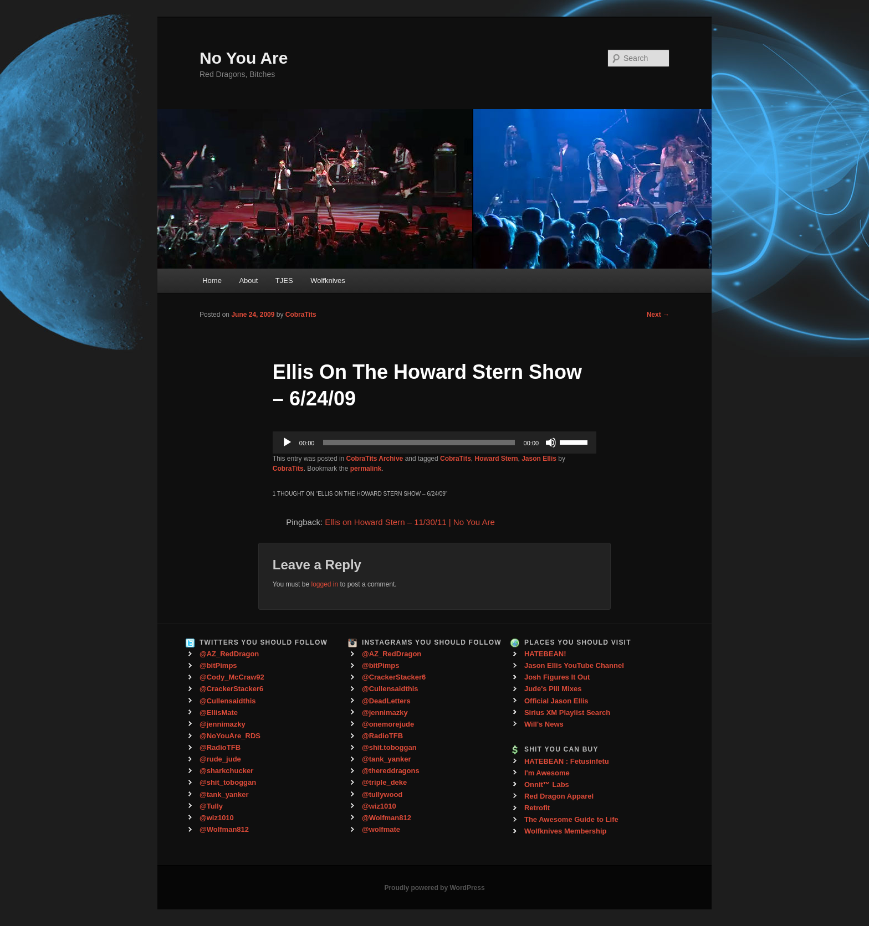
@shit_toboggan (228, 782)
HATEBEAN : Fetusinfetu (566, 761)
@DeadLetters (386, 701)
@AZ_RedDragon (229, 654)
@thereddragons (391, 770)
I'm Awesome (547, 773)
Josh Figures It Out (557, 677)
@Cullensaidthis (228, 701)
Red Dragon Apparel (559, 796)
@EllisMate (219, 712)
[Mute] (550, 442)
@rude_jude (220, 759)
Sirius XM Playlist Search (567, 712)
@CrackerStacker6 (231, 689)
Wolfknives (327, 280)
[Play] (287, 442)
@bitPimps (218, 665)
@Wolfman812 (224, 829)
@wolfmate (381, 829)
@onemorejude (388, 724)
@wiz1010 (217, 818)
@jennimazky (223, 724)
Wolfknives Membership (565, 831)
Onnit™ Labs (546, 784)
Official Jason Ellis (556, 701)
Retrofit (537, 808)
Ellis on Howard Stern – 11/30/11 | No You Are (410, 522)
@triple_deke (384, 782)
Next (658, 314)
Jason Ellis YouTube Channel (574, 665)
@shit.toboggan (389, 747)
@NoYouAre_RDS (230, 736)
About (248, 280)
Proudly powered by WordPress (434, 888)
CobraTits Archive (374, 458)
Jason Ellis (539, 458)
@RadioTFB (220, 747)
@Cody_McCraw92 (232, 677)
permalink (366, 468)
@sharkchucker (226, 770)
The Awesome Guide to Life (571, 819)
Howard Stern (496, 458)
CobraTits (300, 314)
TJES (284, 280)
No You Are (244, 58)
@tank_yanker (224, 794)
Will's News (544, 724)
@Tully (211, 806)
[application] (434, 442)
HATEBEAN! (545, 654)
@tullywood (382, 794)
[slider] (418, 442)
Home (212, 280)
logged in (324, 584)
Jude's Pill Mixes (553, 689)
